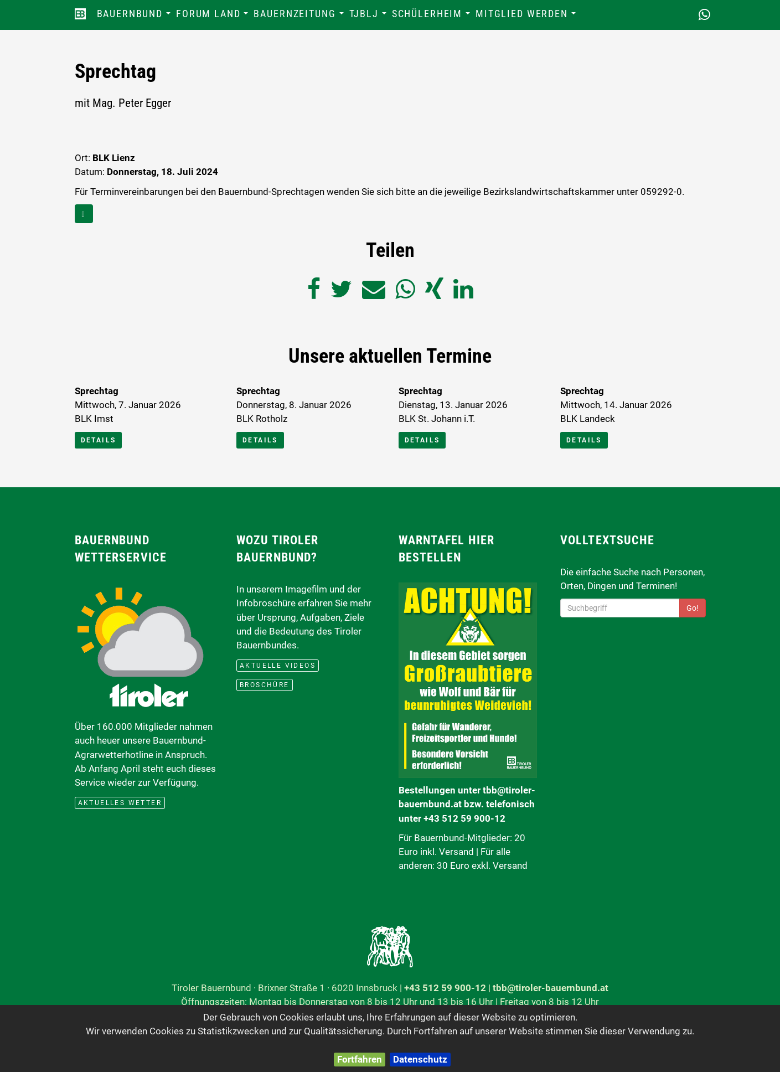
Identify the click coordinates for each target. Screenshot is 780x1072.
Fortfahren (359, 1059)
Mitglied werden (527, 17)
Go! (692, 608)
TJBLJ (369, 17)
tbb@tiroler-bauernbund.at (550, 987)
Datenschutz (420, 1059)
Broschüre (265, 685)
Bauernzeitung (300, 17)
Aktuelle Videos (278, 665)
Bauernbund (135, 17)
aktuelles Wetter (120, 803)
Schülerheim (432, 17)
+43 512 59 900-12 (445, 987)
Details (98, 440)
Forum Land (213, 17)
